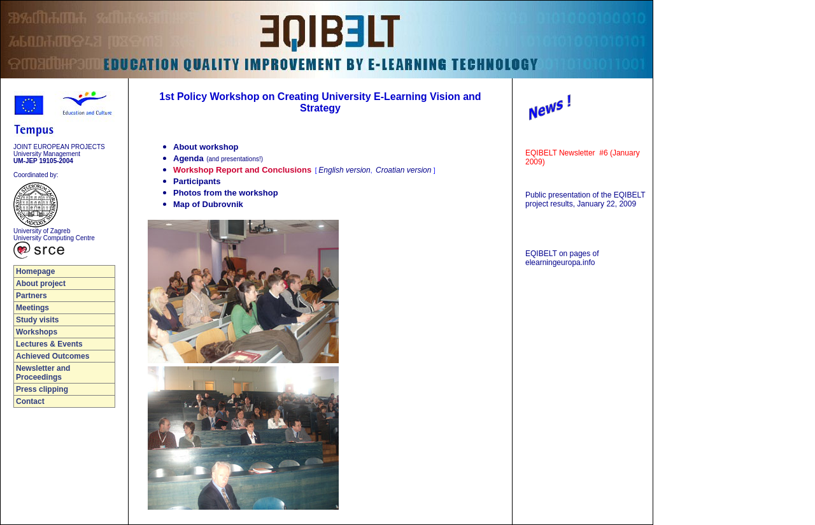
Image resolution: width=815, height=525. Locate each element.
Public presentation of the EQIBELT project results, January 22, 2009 (585, 199)
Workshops (36, 331)
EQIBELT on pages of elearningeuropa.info (562, 258)
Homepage (35, 271)
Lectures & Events (49, 344)
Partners (31, 295)
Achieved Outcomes (52, 356)
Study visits (37, 319)
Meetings (32, 307)
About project (41, 283)
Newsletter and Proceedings (43, 373)
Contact (30, 401)
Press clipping (42, 389)
